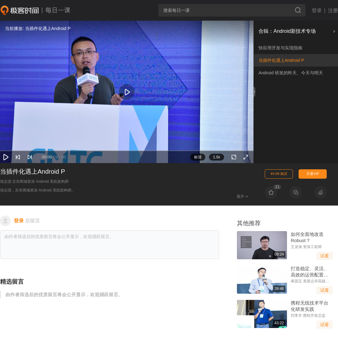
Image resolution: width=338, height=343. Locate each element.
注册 (333, 10)
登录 (317, 10)
